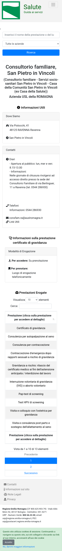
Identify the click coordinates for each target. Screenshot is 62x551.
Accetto (8, 542)
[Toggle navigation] (53, 4)
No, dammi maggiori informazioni (19, 546)
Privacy (10, 499)
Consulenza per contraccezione (31, 344)
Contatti (10, 484)
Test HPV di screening (31, 402)
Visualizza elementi (31, 299)
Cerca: (30, 306)
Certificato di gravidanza (31, 328)
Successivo (31, 473)
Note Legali (12, 494)
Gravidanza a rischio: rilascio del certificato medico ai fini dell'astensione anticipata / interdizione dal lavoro (31, 369)
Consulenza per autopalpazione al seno (31, 336)
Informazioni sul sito (16, 489)
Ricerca (31, 52)
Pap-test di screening (31, 394)
